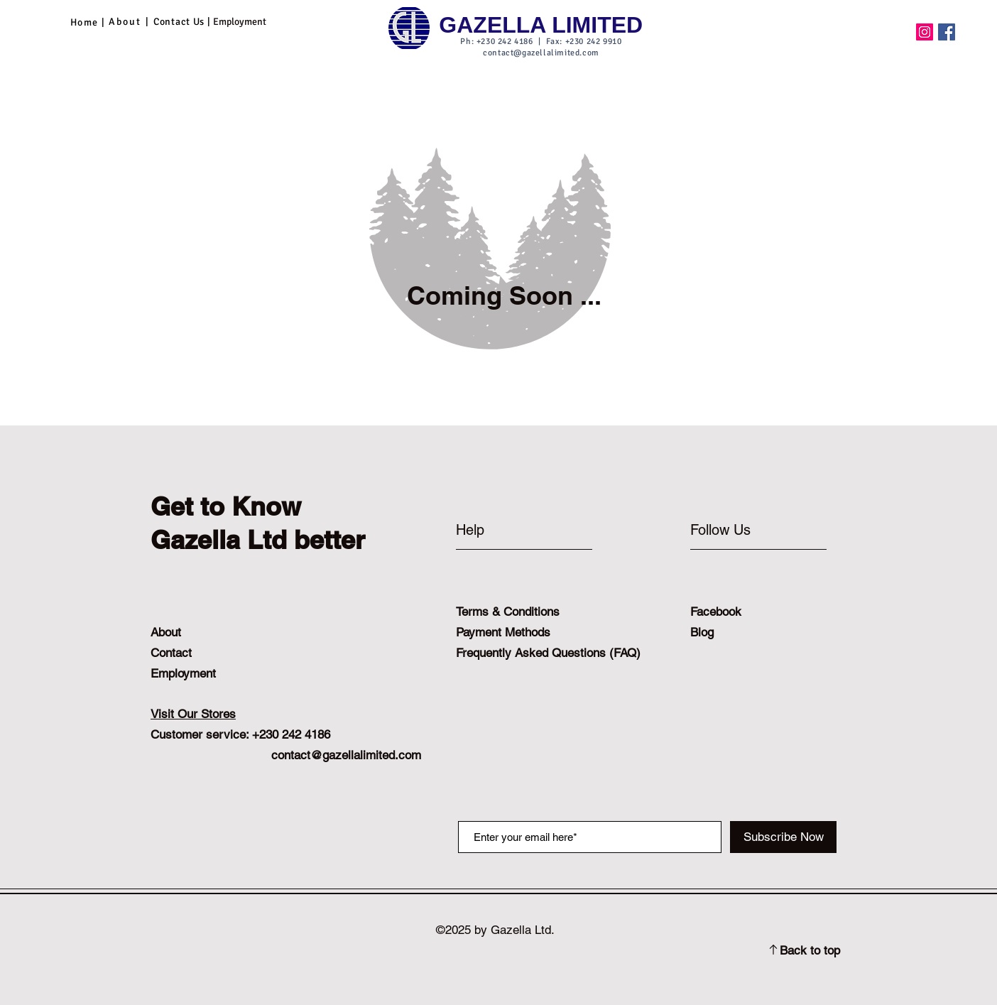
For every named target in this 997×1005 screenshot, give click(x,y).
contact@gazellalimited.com (541, 53)
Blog (702, 632)
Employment (183, 673)
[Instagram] (924, 31)
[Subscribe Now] (783, 837)
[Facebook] (946, 31)
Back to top (810, 950)
